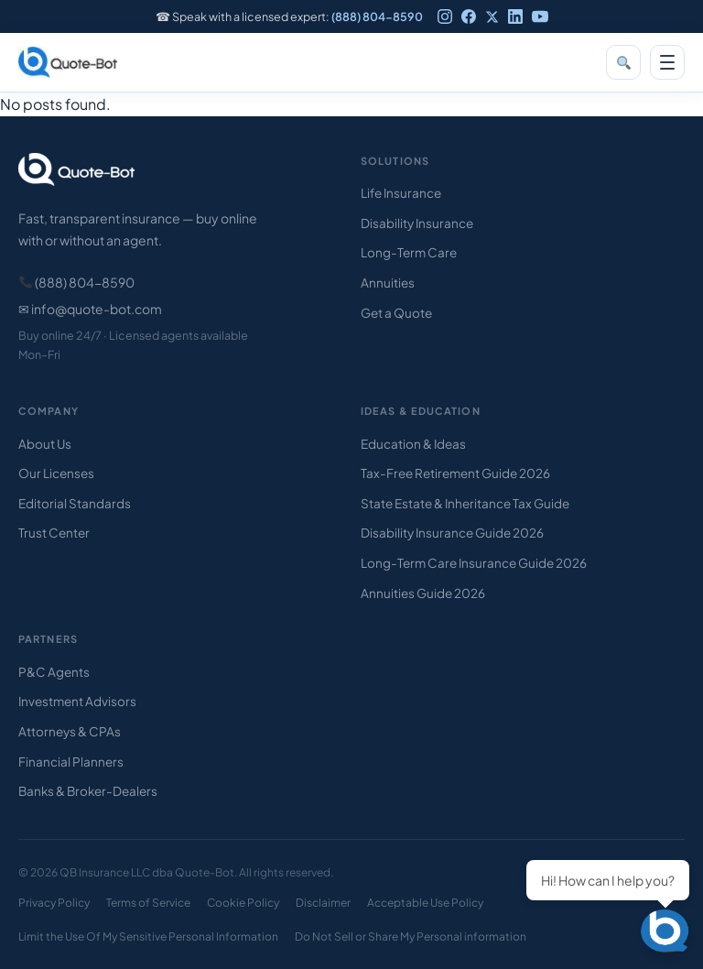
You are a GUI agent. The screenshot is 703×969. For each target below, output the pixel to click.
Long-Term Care (409, 252)
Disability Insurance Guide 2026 (452, 532)
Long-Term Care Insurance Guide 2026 (474, 563)
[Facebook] (468, 16)
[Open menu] (667, 62)
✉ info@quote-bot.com (90, 308)
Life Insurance (401, 193)
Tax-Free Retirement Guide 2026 (455, 473)
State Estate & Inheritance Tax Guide (465, 503)
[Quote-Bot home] (67, 62)
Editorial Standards (74, 503)
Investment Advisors (77, 701)
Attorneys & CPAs (69, 731)
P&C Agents (54, 672)
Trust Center (54, 532)
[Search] (623, 62)
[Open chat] (666, 932)
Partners (48, 639)
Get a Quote (396, 313)
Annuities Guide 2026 (423, 593)
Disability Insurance (417, 223)
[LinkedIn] (515, 16)
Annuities (388, 282)
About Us (44, 444)
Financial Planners (71, 761)
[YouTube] (540, 16)
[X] (492, 17)
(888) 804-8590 (377, 16)
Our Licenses (56, 473)
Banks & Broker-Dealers (87, 791)
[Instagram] (445, 16)
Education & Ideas (413, 444)
